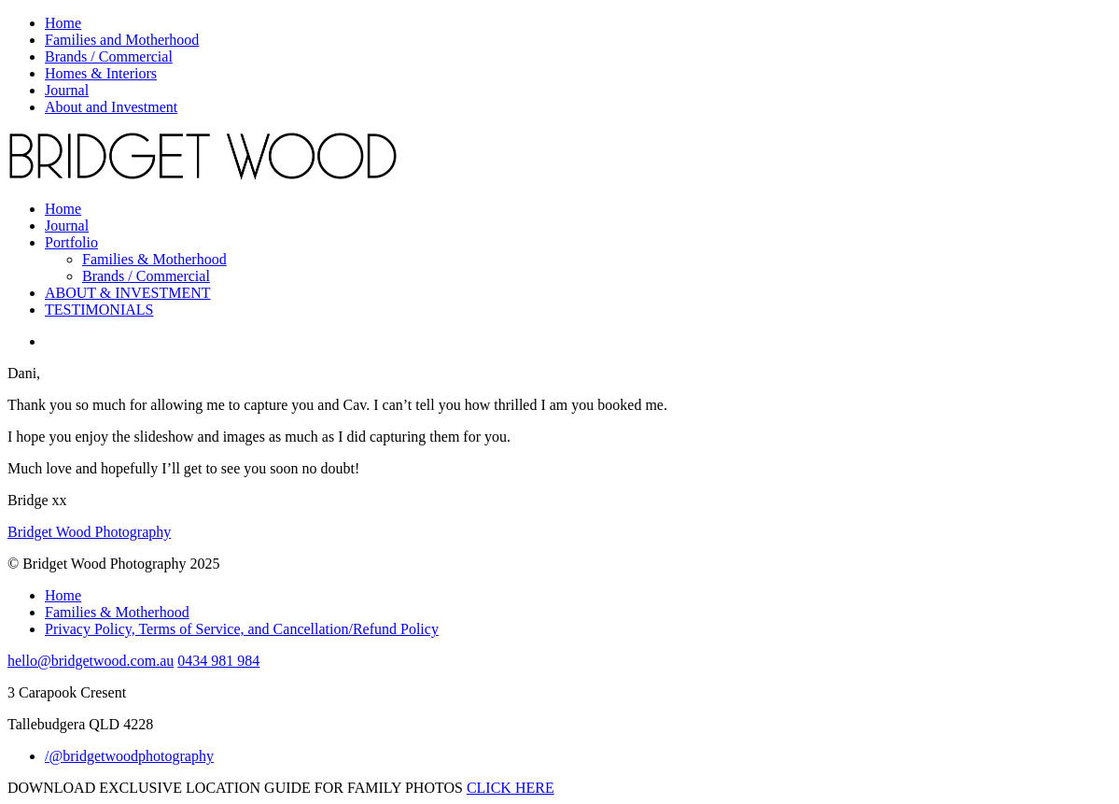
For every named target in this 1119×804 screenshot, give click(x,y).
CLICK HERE (510, 788)
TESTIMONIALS (99, 309)
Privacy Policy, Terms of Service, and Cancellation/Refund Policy (242, 629)
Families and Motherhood (122, 40)
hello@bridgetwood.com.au (90, 661)
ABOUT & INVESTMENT (127, 293)
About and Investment (111, 107)
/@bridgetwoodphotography (129, 756)
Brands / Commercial (109, 56)
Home (63, 23)
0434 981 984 (218, 661)
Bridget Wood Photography (89, 532)
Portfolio (71, 242)
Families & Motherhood (154, 259)
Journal (67, 90)
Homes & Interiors (101, 73)
